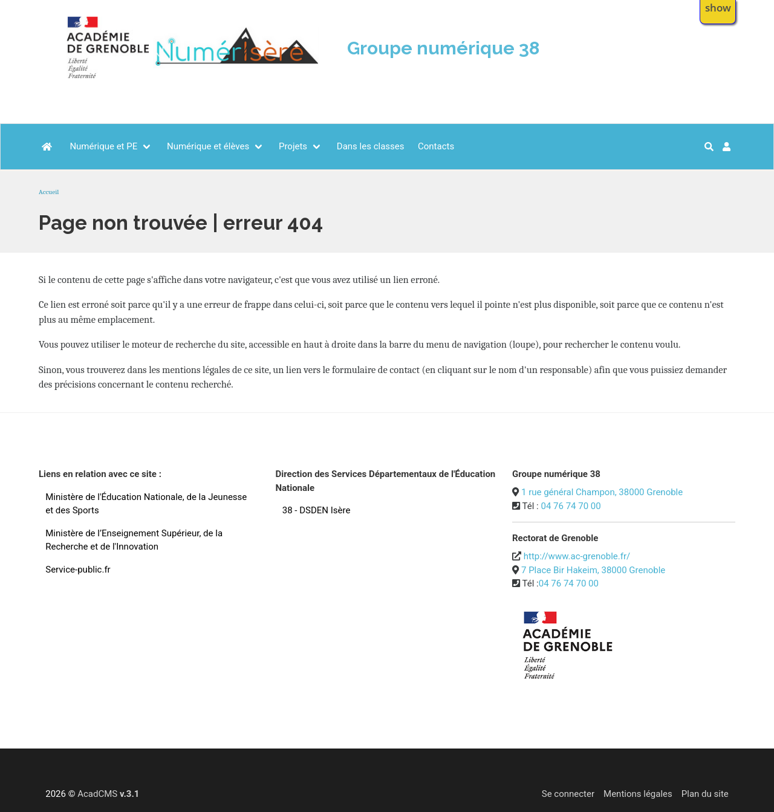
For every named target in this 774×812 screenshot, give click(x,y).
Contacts (436, 146)
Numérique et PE (103, 146)
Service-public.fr (77, 569)
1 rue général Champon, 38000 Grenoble (602, 492)
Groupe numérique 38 (443, 48)
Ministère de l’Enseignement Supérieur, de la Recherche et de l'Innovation (134, 540)
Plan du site (705, 793)
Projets (293, 146)
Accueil (49, 192)
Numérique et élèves (208, 146)
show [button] (718, 8)
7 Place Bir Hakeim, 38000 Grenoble (593, 570)
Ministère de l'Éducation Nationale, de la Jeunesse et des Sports (146, 504)
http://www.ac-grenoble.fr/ (577, 556)
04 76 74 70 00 (570, 506)
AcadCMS (108, 793)
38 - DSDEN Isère (316, 510)
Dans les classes (371, 146)
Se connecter (568, 793)
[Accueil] (47, 146)
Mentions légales (637, 793)
